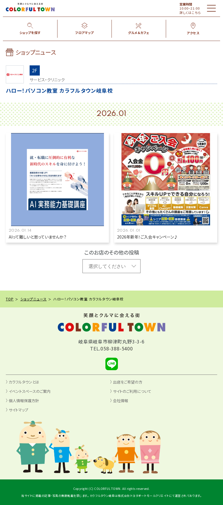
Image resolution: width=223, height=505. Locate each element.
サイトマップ (18, 410)
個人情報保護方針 (24, 400)
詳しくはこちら (190, 12)
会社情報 (120, 400)
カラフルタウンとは (24, 382)
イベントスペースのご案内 (30, 391)
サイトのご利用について (132, 391)
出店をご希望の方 (127, 382)
